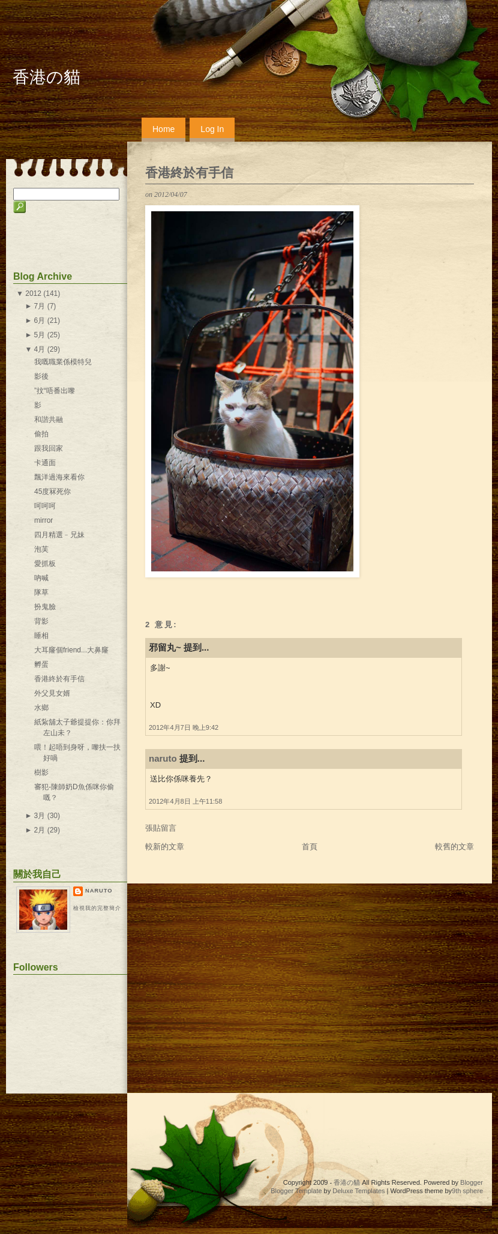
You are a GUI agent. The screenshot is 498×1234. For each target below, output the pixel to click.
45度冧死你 (52, 491)
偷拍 (41, 434)
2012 (33, 293)
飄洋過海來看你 (59, 477)
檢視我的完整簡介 (97, 908)
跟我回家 (48, 448)
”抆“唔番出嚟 (54, 391)
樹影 (41, 772)
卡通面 (45, 463)
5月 (40, 335)
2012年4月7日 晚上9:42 (183, 727)
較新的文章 (164, 846)
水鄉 (41, 707)
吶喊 (41, 578)
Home (163, 129)
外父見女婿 (52, 693)
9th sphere (467, 1190)
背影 (41, 621)
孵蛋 (41, 664)
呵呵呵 (45, 506)
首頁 (309, 846)
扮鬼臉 (45, 607)
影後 (41, 376)
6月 (40, 320)
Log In (212, 129)
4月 (40, 349)
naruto (163, 758)
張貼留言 (160, 827)
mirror (43, 520)
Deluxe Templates (358, 1190)
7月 (40, 306)
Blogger (471, 1182)
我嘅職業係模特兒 (63, 362)
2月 (40, 830)
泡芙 (41, 549)
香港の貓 (46, 77)
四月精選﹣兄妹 (59, 535)
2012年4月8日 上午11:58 (185, 801)
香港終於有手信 (189, 172)
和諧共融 (48, 419)
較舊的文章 (454, 846)
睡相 (41, 635)
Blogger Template (296, 1190)
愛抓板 (45, 563)
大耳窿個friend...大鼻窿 (71, 650)
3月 (40, 815)
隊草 (41, 592)
